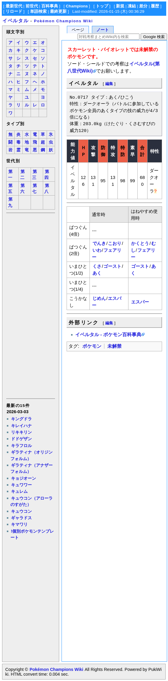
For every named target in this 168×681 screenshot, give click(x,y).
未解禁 (114, 346)
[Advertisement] (30, 305)
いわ (96, 250)
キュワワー (21, 484)
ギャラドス (21, 517)
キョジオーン (23, 478)
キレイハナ (21, 425)
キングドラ (21, 418)
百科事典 (49, 6)
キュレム (19, 491)
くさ (96, 266)
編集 (109, 83)
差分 (143, 6)
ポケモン (91, 346)
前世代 (32, 6)
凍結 (132, 6)
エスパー (140, 301)
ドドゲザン (21, 438)
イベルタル (15, 20)
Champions (77, 6)
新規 (120, 6)
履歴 (155, 6)
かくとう (140, 243)
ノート (102, 30)
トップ (102, 6)
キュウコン (21, 511)
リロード (14, 11)
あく (96, 273)
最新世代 (14, 6)
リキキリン (21, 432)
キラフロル (21, 445)
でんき (99, 243)
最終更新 (58, 11)
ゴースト (112, 266)
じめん (99, 298)
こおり (114, 243)
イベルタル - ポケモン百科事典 (108, 334)
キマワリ (19, 524)
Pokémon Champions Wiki (63, 21)
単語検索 (38, 11)
